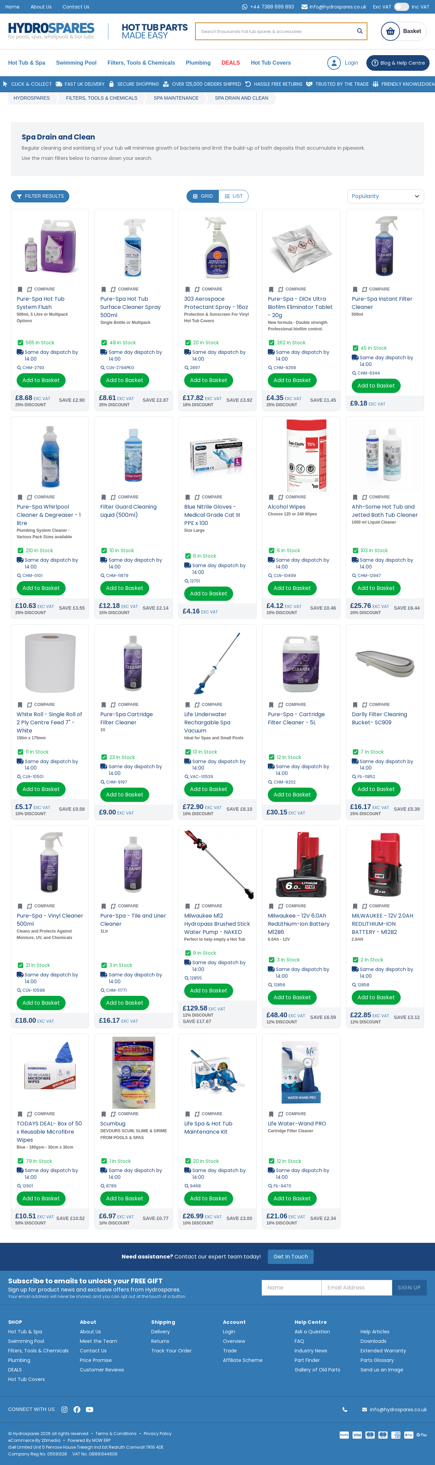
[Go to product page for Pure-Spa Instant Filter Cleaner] (385, 248)
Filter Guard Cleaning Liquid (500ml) (128, 511)
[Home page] (51, 31)
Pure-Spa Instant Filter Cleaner (382, 303)
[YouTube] (89, 1409)
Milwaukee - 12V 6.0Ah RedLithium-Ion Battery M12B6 (299, 924)
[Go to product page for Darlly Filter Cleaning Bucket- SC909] (385, 663)
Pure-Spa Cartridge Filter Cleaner (126, 718)
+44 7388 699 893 (267, 6)
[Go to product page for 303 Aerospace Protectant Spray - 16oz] (217, 248)
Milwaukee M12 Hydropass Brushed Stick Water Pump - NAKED (217, 924)
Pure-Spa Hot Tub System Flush (41, 303)
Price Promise (96, 1360)
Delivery (160, 1331)
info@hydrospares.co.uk (334, 6)
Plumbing (19, 1360)
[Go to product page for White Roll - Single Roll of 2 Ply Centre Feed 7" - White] (50, 663)
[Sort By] (385, 196)
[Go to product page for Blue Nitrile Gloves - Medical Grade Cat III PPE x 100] (217, 455)
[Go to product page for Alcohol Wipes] (301, 455)
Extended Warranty (383, 1350)
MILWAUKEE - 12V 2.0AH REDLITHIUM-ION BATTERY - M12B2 (382, 924)
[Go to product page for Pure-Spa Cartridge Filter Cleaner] (133, 663)
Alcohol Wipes (287, 507)
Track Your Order (171, 1350)
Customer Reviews (102, 1369)
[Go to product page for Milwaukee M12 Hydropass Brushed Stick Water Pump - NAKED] (217, 864)
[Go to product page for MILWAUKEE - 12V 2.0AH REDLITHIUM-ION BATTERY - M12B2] (385, 864)
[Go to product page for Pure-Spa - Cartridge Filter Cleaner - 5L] (301, 663)
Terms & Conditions (116, 1433)
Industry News (311, 1350)
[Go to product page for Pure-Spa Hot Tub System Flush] (50, 248)
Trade (230, 1350)
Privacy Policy (158, 1433)
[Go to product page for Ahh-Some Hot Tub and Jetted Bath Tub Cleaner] (385, 455)
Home (12, 6)
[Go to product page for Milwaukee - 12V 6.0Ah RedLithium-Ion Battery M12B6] (301, 864)
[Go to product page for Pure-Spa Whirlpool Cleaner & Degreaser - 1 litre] (50, 455)
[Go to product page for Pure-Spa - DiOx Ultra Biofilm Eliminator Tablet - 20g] (301, 248)
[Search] (359, 31)
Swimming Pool (26, 1341)
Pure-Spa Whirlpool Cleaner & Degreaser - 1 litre (49, 515)
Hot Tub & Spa (25, 1331)
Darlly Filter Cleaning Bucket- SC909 (379, 718)
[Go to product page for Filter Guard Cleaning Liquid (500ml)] (133, 455)
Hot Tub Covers (26, 1379)
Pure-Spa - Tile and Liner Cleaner (133, 920)
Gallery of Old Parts (317, 1369)
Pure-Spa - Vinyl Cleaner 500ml (50, 920)
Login (229, 1331)
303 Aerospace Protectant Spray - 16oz (216, 303)
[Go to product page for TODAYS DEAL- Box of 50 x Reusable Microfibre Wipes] (50, 1073)
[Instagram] (64, 1409)
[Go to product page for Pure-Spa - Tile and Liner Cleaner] (133, 864)
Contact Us (76, 6)
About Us (41, 6)
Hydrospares (32, 98)
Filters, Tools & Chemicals (101, 98)
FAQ (299, 1341)
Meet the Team (98, 1341)
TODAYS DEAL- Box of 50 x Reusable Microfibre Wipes (49, 1132)
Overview (234, 1341)
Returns (160, 1341)
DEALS (15, 1369)
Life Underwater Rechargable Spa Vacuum (207, 722)
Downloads (373, 1341)
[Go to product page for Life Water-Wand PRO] (301, 1073)
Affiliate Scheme (243, 1360)
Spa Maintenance (176, 98)
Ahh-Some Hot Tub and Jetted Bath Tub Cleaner (385, 511)
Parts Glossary (377, 1360)
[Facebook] (77, 1409)
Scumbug (112, 1123)
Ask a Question (312, 1331)
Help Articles (375, 1331)
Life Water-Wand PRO (297, 1123)
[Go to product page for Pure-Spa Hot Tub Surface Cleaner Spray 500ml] (133, 248)
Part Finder (307, 1360)
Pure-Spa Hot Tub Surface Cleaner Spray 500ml (130, 307)
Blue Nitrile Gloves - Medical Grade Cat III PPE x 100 (212, 515)
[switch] (401, 7)
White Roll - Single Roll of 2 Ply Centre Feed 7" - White (49, 722)
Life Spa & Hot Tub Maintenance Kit (208, 1128)
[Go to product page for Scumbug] (133, 1073)
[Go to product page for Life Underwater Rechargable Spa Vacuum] (217, 663)
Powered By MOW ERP (89, 1440)
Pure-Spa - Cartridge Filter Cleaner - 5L (296, 718)
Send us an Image (382, 1369)
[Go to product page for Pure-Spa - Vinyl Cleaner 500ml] (50, 864)
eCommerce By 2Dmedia (34, 1440)
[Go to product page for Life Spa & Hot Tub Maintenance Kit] (217, 1073)
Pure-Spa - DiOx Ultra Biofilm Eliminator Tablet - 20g (300, 307)
